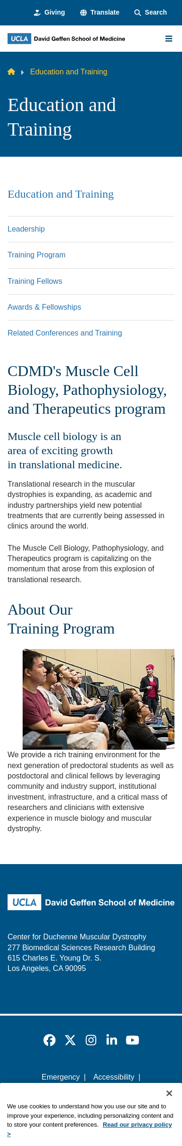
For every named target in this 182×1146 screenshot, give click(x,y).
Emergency (60, 1077)
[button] (100, 12)
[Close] (169, 1105)
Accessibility (113, 1077)
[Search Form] (150, 12)
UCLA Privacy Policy (88, 1093)
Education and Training (61, 194)
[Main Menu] (168, 38)
